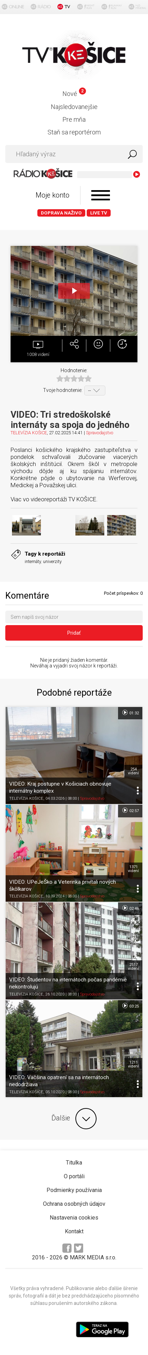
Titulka (74, 1162)
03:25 (130, 1006)
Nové (74, 93)
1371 (133, 869)
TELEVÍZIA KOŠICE (29, 432)
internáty (33, 561)
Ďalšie (74, 1118)
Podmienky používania (74, 1190)
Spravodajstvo (99, 432)
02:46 (130, 908)
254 (133, 771)
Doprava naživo (61, 213)
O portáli (74, 1176)
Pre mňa (74, 119)
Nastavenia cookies (74, 1217)
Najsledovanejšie (74, 106)
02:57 (130, 810)
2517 (133, 966)
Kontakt (74, 1231)
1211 (133, 1064)
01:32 (130, 712)
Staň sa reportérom (74, 132)
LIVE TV (98, 213)
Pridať (74, 633)
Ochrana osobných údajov (74, 1203)
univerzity (52, 561)
